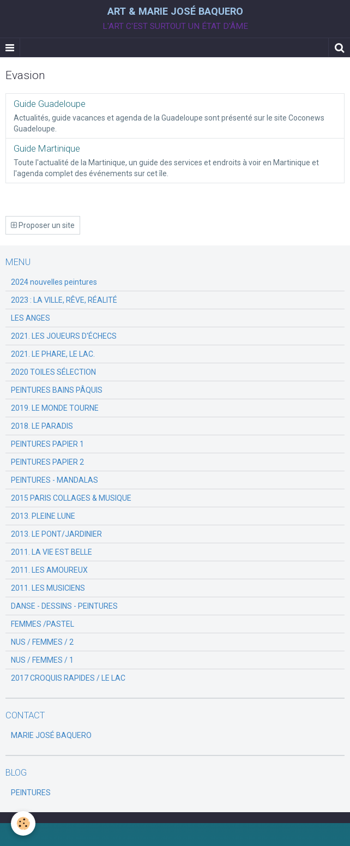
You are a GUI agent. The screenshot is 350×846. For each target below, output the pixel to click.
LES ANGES (30, 318)
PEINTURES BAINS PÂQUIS (56, 390)
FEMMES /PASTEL (42, 624)
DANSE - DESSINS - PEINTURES (64, 606)
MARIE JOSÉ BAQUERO (51, 735)
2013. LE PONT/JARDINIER (56, 534)
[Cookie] (23, 823)
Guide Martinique (47, 148)
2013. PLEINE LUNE (43, 516)
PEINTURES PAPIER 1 (47, 444)
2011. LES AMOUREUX (49, 570)
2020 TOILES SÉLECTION (53, 372)
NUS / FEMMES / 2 (42, 642)
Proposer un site (43, 225)
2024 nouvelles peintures (54, 282)
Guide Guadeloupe (50, 103)
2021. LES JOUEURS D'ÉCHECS (64, 336)
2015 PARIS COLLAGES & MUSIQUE (71, 498)
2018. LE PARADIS (42, 426)
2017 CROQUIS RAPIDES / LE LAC (68, 678)
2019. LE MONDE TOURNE (55, 408)
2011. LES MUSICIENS (48, 588)
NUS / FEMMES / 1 (42, 660)
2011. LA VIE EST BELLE (51, 552)
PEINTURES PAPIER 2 (47, 462)
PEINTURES (31, 792)
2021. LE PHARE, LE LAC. (53, 354)
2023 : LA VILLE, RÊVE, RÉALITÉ (64, 300)
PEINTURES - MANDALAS (54, 480)
